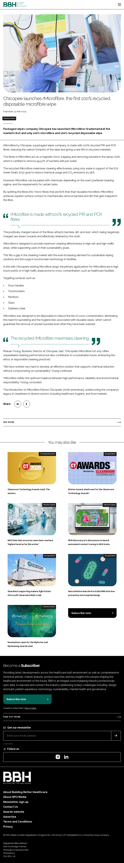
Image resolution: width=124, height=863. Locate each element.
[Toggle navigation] (119, 4)
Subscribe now (81, 613)
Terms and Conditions (17, 821)
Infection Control (9, 118)
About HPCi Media (14, 796)
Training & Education (47, 454)
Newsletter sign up (15, 801)
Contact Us (10, 806)
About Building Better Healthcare (25, 792)
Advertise (9, 816)
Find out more (11, 717)
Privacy (8, 826)
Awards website (13, 811)
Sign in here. (30, 708)
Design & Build (110, 454)
